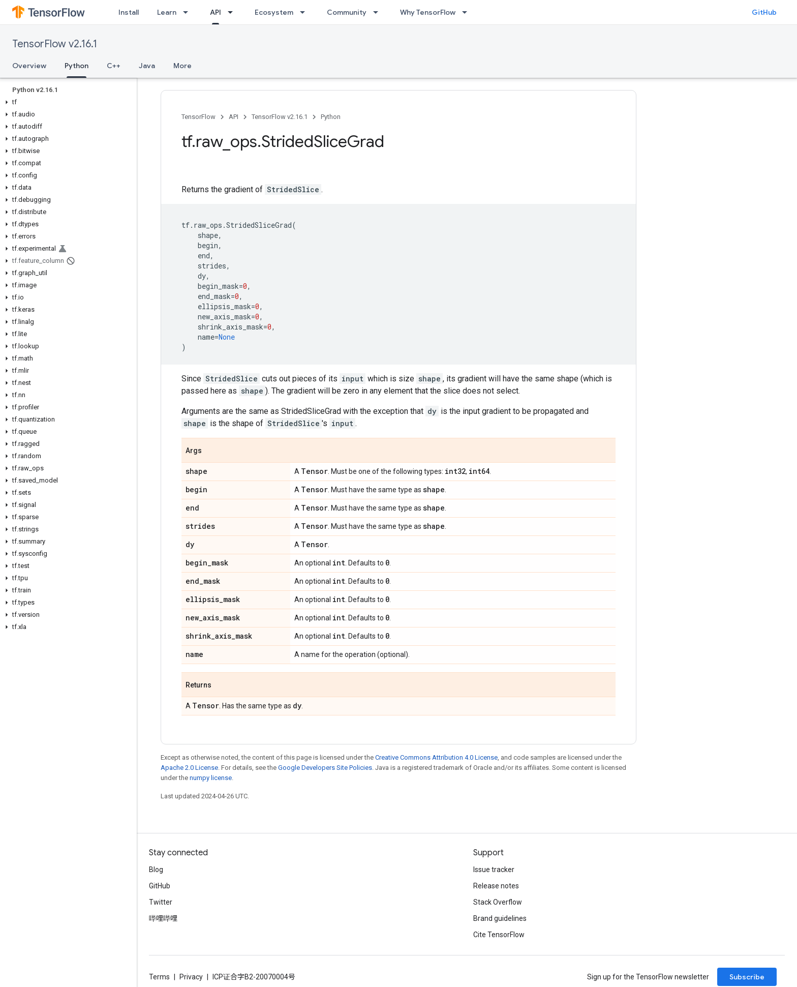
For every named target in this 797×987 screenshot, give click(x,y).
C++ (113, 65)
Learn (166, 12)
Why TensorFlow (427, 12)
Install (128, 12)
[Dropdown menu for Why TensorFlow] (467, 12)
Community (346, 12)
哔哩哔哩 (163, 918)
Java (147, 65)
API (233, 117)
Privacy (191, 977)
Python (331, 117)
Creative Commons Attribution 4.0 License (436, 757)
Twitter (160, 902)
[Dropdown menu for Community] (378, 12)
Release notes (496, 886)
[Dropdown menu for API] (233, 12)
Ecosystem (274, 12)
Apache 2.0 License (189, 767)
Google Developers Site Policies (325, 767)
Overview (29, 65)
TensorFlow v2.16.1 (54, 44)
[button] (66, 102)
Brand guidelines (500, 918)
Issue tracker (493, 869)
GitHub (764, 12)
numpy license (211, 778)
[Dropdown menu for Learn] (188, 12)
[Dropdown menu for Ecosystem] (305, 12)
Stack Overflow (497, 902)
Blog (156, 869)
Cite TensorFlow (499, 935)
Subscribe (746, 976)
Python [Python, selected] (76, 65)
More (182, 65)
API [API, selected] (215, 12)
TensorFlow (198, 117)
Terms (159, 977)
